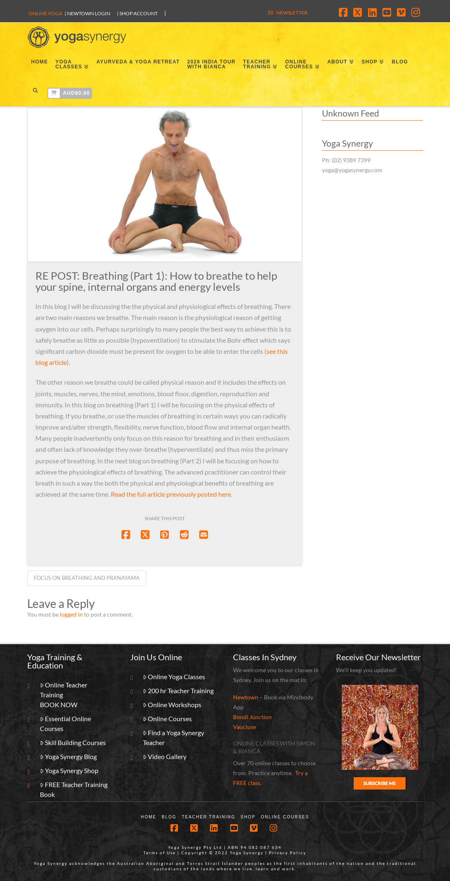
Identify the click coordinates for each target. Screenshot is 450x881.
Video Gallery (165, 756)
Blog (169, 817)
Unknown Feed (350, 113)
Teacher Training (208, 817)
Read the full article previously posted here (171, 494)
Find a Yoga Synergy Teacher (174, 737)
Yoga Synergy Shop (69, 770)
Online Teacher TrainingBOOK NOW (64, 694)
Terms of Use (159, 852)
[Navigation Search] (35, 91)
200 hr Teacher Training (178, 690)
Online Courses (167, 718)
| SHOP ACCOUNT (137, 13)
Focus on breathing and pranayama (87, 578)
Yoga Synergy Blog (68, 756)
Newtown (245, 697)
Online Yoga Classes (174, 676)
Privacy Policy (287, 852)
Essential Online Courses (65, 723)
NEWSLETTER (292, 12)
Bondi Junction (252, 716)
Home (148, 817)
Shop (247, 817)
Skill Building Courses (73, 742)
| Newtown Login (87, 13)
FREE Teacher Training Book (74, 789)
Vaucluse (244, 726)
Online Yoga (45, 13)
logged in (71, 614)
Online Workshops (172, 704)
